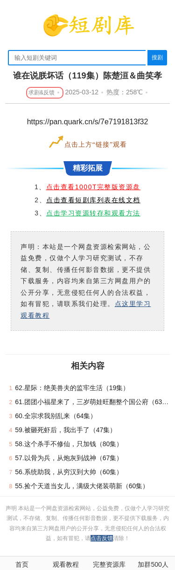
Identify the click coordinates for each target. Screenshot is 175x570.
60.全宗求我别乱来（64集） (56, 416)
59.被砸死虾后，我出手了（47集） (65, 430)
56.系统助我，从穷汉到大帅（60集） (69, 472)
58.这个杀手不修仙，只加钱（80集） (69, 444)
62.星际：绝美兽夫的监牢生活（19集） (72, 388)
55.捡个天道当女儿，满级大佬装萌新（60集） (82, 486)
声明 (12, 508)
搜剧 (157, 57)
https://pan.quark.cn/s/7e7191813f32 (87, 122)
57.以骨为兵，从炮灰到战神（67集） (69, 458)
